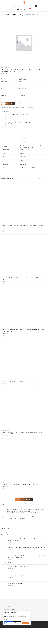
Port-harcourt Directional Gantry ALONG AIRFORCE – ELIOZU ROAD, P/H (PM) (20, 484)
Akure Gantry (4, 379)
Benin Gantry (4, 223)
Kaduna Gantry (17, 14)
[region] (17, 617)
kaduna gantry (21, 107)
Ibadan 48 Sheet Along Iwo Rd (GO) (16, 583)
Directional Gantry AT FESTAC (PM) (16, 575)
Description (24, 138)
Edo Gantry (10, 223)
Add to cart (9, 103)
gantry (10, 107)
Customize (8, 622)
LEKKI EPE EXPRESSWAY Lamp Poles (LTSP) (18, 566)
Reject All (17, 622)
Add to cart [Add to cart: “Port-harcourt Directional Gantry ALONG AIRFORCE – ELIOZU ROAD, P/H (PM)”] (3, 489)
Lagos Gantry (7, 275)
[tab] (24, 138)
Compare (20, 103)
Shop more (40, 178)
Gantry (9, 14)
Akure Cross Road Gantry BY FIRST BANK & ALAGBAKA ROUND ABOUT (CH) (19, 381)
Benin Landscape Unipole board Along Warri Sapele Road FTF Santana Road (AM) (26, 547)
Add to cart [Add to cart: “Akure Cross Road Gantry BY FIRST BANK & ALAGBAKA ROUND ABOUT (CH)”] (3, 386)
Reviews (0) (24, 141)
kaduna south (29, 107)
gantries (6, 107)
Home (2, 14)
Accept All (25, 622)
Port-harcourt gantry (9, 482)
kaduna (15, 107)
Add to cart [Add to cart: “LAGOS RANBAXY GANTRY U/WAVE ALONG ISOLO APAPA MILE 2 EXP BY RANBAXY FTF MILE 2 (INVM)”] (3, 284)
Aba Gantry (4, 327)
